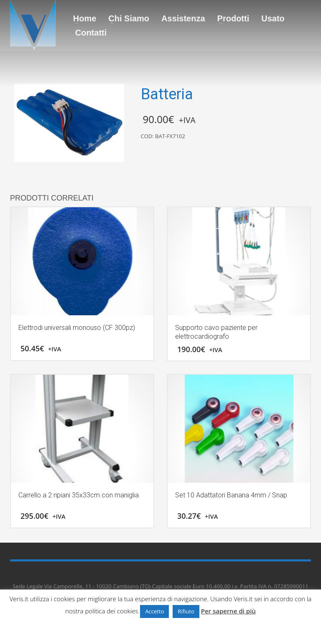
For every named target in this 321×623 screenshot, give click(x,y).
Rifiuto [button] (186, 611)
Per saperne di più (228, 611)
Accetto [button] (154, 611)
